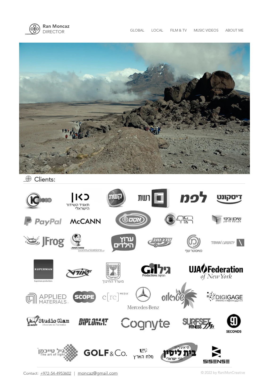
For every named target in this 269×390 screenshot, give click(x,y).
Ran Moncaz (56, 26)
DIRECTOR (53, 31)
